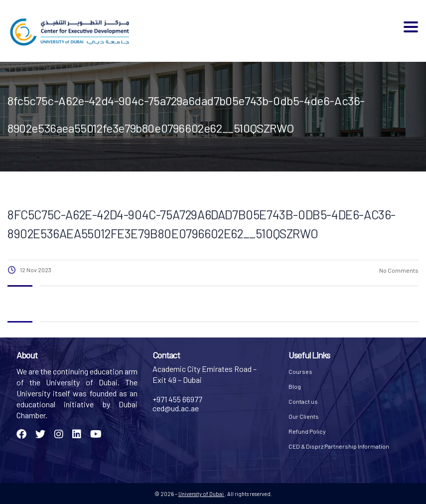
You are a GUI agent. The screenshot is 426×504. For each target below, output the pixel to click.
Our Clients (303, 416)
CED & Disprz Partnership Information (338, 446)
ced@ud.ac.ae (175, 408)
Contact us (303, 401)
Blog (294, 386)
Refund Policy (307, 431)
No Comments (398, 270)
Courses (300, 371)
